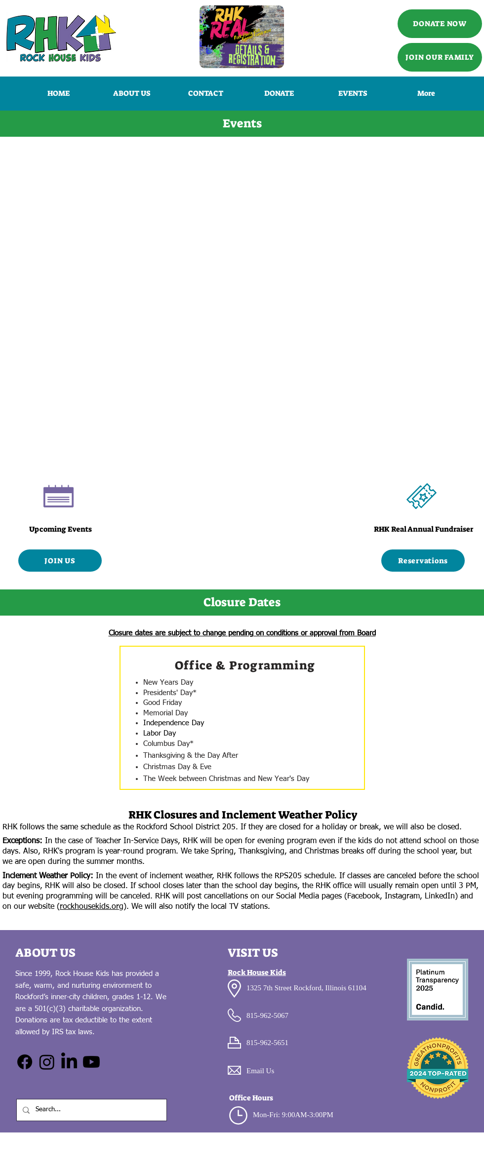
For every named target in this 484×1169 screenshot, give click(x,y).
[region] (242, 718)
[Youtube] (91, 1062)
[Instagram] (47, 1062)
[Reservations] (423, 560)
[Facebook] (25, 1062)
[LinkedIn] (69, 1062)
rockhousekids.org (91, 907)
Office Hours (251, 1098)
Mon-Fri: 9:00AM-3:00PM (293, 1115)
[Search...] (91, 1110)
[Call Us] (242, 36)
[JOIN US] (60, 560)
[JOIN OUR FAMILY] (440, 57)
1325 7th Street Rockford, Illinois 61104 (306, 988)
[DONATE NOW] (440, 23)
